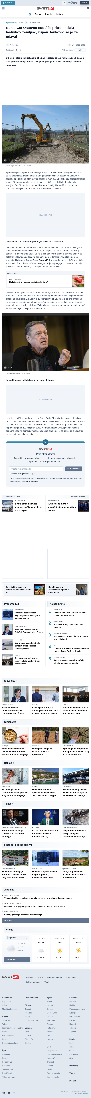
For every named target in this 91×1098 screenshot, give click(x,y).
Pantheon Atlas (19, 610)
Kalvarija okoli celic (20, 626)
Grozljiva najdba (20, 500)
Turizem (74, 868)
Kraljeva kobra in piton (70, 828)
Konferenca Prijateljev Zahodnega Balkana (15, 828)
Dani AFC (35, 705)
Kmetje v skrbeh (68, 745)
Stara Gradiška (67, 786)
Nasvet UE (35, 745)
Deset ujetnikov (14, 895)
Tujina (7, 804)
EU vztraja (35, 828)
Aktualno (9, 889)
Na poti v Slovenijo (15, 903)
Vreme (9, 929)
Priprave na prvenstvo (60, 633)
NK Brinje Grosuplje (60, 657)
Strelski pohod (58, 609)
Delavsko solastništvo (8, 868)
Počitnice (35, 786)
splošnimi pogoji (27, 474)
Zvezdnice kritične (53, 500)
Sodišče (56, 645)
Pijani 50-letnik (58, 621)
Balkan (8, 763)
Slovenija (17, 655)
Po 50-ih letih (19, 640)
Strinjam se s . (23, 474)
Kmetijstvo (10, 722)
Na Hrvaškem (6, 786)
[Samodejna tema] (64, 3)
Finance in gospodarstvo (18, 845)
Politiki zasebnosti (31, 481)
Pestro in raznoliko (15, 279)
